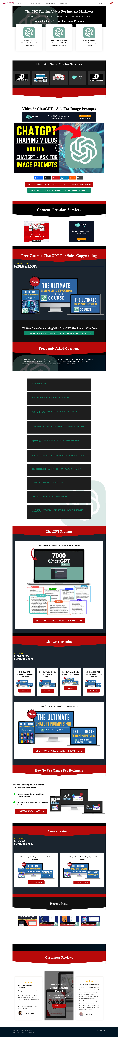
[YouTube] (104, 1030)
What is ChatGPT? (39, 384)
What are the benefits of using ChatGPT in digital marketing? (58, 455)
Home (19, 3)
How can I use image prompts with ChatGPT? (50, 398)
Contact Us (102, 3)
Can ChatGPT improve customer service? (48, 483)
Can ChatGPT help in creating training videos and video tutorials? (55, 441)
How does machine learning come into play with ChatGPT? (56, 469)
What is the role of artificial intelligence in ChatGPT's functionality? (55, 412)
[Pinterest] (101, 1030)
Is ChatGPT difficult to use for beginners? (49, 496)
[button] (114, 3)
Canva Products (50, 3)
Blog (25, 3)
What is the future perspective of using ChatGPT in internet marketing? (57, 511)
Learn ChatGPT (64, 3)
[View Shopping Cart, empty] (111, 3)
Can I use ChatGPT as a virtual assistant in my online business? (58, 426)
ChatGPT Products (36, 3)
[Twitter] (97, 1030)
